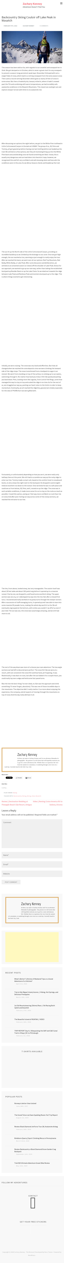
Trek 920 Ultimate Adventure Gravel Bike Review (32, 1163)
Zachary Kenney (32, 3)
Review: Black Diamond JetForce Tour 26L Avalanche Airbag (36, 1126)
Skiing (15, 792)
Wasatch (38, 796)
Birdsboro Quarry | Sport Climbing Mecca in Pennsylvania (35, 1138)
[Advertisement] (32, 947)
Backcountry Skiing (20, 796)
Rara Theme (48, 1252)
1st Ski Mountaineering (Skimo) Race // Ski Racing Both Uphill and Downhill (34, 1006)
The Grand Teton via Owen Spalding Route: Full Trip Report (36, 1115)
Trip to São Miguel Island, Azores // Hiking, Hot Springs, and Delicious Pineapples (36, 993)
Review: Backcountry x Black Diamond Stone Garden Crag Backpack (35, 1150)
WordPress (31, 1255)
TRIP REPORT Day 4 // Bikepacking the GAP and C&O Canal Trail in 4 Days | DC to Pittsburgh (35, 1032)
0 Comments (44, 26)
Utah (33, 796)
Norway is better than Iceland (25, 1103)
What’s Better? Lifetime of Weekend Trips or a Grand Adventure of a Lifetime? (33, 980)
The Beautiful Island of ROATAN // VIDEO (29, 1019)
